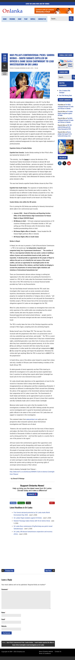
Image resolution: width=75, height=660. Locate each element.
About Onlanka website (46, 651)
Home (5, 19)
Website (4, 626)
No (4, 65)
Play (25, 19)
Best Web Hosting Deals (65, 95)
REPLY (52, 503)
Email (3, 619)
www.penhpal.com (32, 419)
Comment (4, 68)
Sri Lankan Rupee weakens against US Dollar (28, 518)
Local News (5, 72)
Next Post (48, 570)
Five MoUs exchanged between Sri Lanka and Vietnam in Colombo (65, 106)
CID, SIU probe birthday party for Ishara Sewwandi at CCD (65, 127)
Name (3, 612)
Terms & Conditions (45, 653)
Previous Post (9, 570)
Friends (12, 19)
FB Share (13, 503)
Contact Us (58, 651)
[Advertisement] (37, 37)
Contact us (42, 19)
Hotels (32, 19)
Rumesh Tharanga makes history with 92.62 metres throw (32, 521)
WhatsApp (21, 503)
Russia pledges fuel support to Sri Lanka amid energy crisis (65, 134)
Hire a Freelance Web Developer (64, 91)
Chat (19, 19)
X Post (28, 503)
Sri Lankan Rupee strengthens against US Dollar (65, 113)
